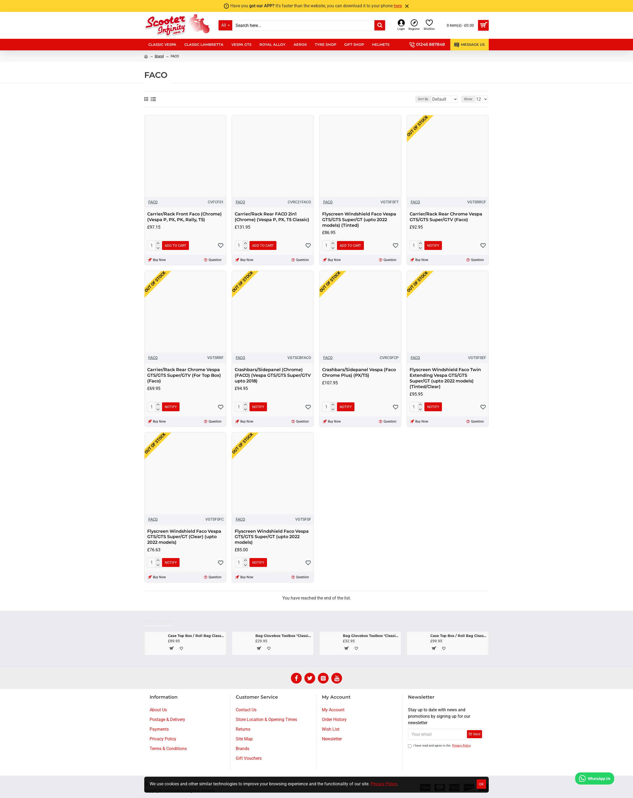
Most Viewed (158, 621)
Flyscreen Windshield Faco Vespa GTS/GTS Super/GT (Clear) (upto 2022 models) (184, 537)
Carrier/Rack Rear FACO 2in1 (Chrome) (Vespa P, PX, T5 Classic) (272, 216)
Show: (470, 99)
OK (481, 784)
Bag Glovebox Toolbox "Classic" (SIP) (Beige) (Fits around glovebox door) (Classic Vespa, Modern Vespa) (283, 635)
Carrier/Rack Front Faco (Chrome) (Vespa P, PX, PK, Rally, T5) (184, 216)
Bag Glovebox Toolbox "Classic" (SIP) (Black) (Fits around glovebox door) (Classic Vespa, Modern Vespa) (371, 635)
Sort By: (419, 99)
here (398, 5)
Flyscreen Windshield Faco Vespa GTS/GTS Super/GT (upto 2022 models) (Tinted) (359, 219)
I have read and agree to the (440, 746)
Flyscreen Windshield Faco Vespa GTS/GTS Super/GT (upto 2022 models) (272, 537)
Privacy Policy (384, 783)
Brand (159, 56)
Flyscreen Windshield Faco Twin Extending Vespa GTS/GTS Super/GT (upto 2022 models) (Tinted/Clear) (445, 378)
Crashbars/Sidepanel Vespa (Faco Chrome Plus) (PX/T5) (359, 372)
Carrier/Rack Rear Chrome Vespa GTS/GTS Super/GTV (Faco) (446, 216)
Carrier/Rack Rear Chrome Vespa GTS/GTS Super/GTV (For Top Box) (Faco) (184, 375)
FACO (153, 202)
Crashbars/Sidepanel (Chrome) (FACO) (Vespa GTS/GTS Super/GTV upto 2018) (273, 375)
